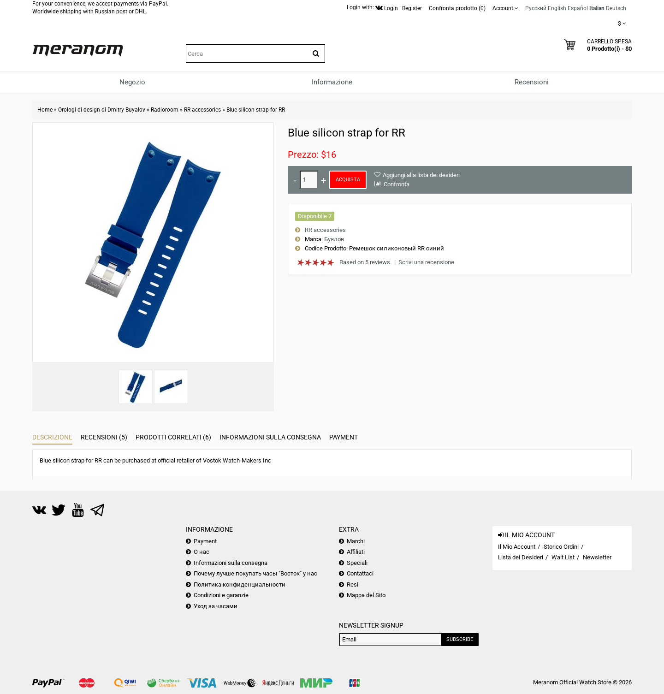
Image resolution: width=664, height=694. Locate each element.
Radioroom (164, 110)
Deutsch (616, 8)
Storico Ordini (561, 546)
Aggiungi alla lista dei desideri (421, 175)
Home (45, 110)
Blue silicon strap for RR (255, 110)
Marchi (356, 541)
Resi (352, 584)
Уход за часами (215, 606)
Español (578, 8)
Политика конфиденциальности (239, 584)
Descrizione (52, 437)
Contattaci (360, 573)
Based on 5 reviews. (365, 262)
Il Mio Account (516, 546)
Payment (343, 437)
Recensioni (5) (104, 437)
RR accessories (202, 110)
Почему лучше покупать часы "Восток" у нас (255, 573)
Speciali (357, 562)
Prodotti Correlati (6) (173, 437)
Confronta (396, 184)
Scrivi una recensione (426, 262)
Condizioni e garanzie (221, 595)
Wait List (563, 557)
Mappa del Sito (366, 595)
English (557, 8)
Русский (535, 8)
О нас (201, 551)
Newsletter (597, 557)
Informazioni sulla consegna (270, 437)
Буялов (334, 239)
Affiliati (356, 551)
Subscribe (459, 639)
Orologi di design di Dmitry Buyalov (101, 110)
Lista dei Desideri (520, 557)
